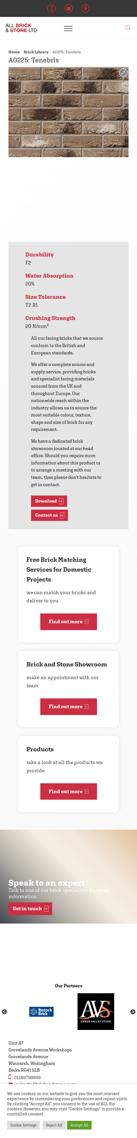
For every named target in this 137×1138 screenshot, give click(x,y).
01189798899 (24, 1077)
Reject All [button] (54, 1125)
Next (133, 1012)
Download (49, 501)
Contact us (49, 515)
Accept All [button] (79, 1125)
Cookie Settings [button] (23, 1125)
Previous (4, 1012)
